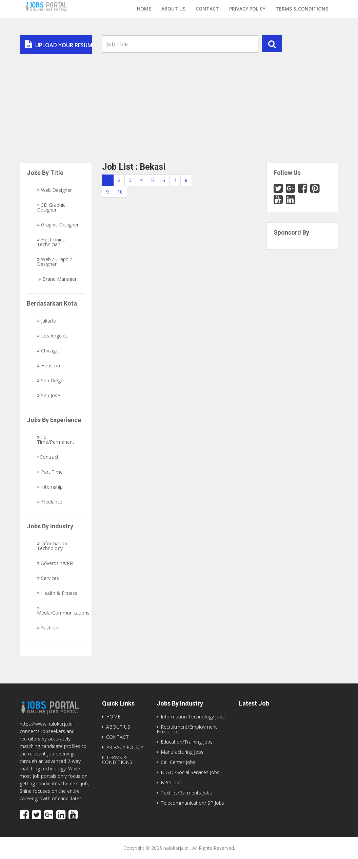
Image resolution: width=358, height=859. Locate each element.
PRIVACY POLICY (124, 747)
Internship (50, 487)
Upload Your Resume (58, 44)
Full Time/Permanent (55, 439)
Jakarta (46, 320)
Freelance (49, 501)
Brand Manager (57, 279)
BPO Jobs (171, 782)
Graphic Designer (58, 224)
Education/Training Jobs (187, 741)
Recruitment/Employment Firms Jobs (187, 729)
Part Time (50, 472)
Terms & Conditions (302, 8)
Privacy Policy (247, 8)
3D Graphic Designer (51, 207)
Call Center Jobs (178, 762)
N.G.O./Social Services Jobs (190, 772)
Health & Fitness (57, 593)
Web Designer (54, 190)
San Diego (50, 380)
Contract (48, 457)
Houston (48, 365)
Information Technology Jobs (193, 716)
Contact (207, 8)
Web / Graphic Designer (54, 262)
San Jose (48, 395)
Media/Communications (63, 610)
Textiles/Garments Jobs (186, 792)
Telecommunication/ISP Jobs (192, 803)
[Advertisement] (179, 104)
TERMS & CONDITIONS (117, 759)
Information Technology (52, 546)
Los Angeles (52, 335)
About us (173, 8)
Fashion (47, 627)
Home (144, 8)
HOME (113, 716)
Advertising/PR (55, 563)
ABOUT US (118, 727)
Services (48, 578)
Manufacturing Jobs (182, 752)
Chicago (48, 350)
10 (120, 191)
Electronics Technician (51, 242)
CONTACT (117, 737)
